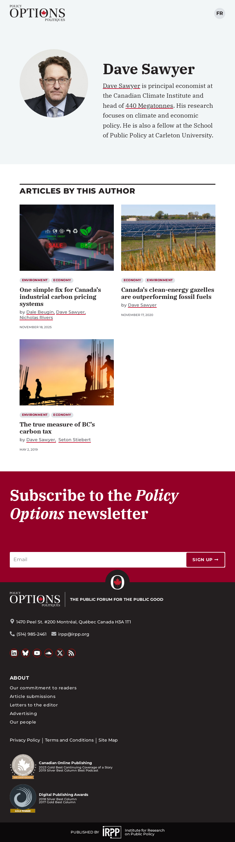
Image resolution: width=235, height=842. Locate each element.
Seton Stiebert (74, 439)
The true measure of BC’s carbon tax (57, 427)
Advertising (23, 713)
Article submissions (32, 696)
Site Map (108, 740)
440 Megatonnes (149, 105)
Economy (62, 280)
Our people (23, 722)
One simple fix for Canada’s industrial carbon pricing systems (60, 296)
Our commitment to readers (43, 688)
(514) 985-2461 (32, 634)
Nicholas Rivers (36, 317)
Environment (35, 280)
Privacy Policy (25, 740)
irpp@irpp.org (73, 634)
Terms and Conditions (69, 740)
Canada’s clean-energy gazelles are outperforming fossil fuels (167, 293)
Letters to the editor (34, 705)
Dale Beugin (40, 312)
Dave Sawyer (121, 86)
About (19, 678)
